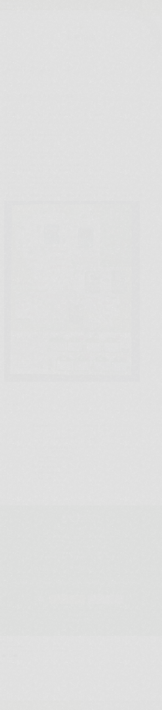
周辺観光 (114, 583)
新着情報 (20, 70)
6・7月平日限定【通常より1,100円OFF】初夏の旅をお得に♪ (57, 450)
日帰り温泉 (43, 583)
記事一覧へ (81, 404)
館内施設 (94, 583)
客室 (62, 583)
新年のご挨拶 (46, 478)
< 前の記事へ (13, 404)
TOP (9, 70)
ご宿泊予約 (67, 599)
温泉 (25, 583)
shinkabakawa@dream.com (86, 546)
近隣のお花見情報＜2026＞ (55, 472)
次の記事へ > (149, 404)
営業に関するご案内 (50, 467)
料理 (76, 583)
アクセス (134, 583)
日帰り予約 (105, 599)
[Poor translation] (13, 656)
